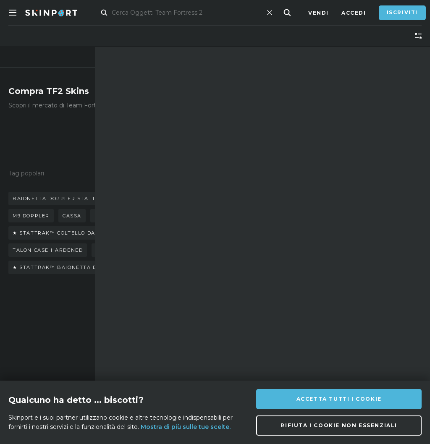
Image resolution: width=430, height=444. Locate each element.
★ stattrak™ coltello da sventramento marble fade (101, 233)
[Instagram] (250, 346)
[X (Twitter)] (271, 347)
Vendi (318, 13)
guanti (176, 198)
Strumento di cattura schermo (84, 374)
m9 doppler (31, 216)
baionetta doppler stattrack (62, 198)
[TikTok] (291, 346)
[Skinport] (59, 12)
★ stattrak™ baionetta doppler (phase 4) (82, 267)
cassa (72, 216)
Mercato (110, 13)
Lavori (136, 362)
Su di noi (75, 324)
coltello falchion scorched (142, 250)
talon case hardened (48, 250)
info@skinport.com (379, 322)
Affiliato (76, 337)
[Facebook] (230, 366)
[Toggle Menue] (12, 12)
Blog (69, 349)
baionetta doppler (125, 216)
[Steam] (251, 367)
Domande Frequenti (142, 330)
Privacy (138, 374)
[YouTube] (312, 346)
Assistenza (143, 349)
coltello (138, 198)
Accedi (353, 13)
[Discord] (230, 347)
